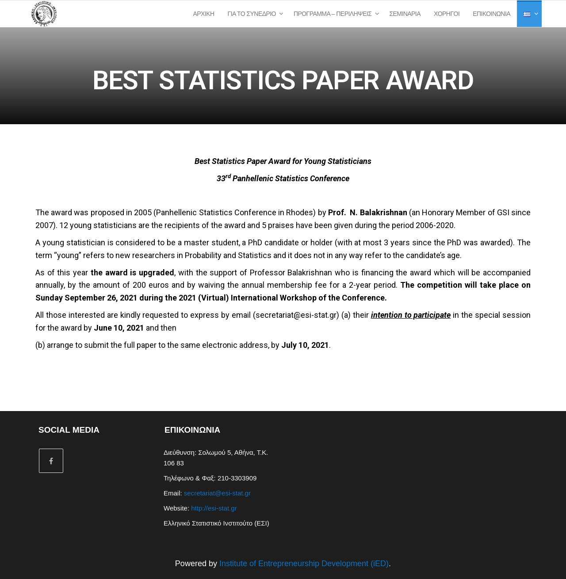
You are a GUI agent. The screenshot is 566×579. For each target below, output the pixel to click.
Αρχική (203, 13)
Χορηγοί (446, 13)
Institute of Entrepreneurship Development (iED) (304, 563)
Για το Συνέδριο (252, 13)
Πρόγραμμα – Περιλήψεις (333, 13)
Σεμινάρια (405, 13)
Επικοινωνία (491, 13)
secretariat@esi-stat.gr (296, 315)
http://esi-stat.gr (214, 508)
